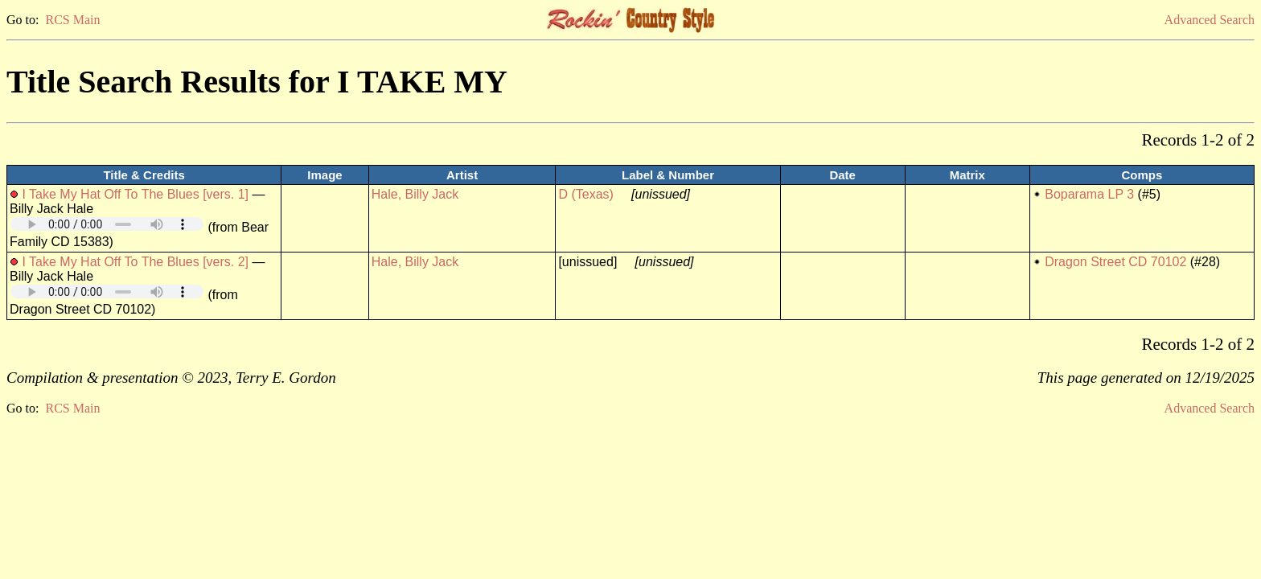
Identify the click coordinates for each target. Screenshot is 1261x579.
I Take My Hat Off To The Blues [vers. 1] (135, 194)
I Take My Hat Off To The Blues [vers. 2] (135, 262)
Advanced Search (1209, 20)
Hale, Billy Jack (415, 194)
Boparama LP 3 (1089, 194)
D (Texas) (585, 194)
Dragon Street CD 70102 (1115, 262)
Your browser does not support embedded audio (106, 224)
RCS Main (72, 20)
